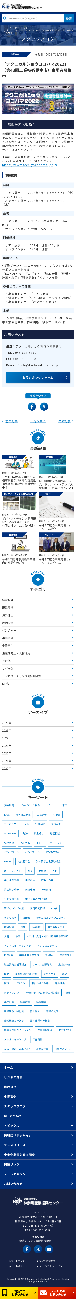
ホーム (8, 1067)
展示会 (26, 917)
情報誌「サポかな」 (18, 1135)
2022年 (6, 753)
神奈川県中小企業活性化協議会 (42, 992)
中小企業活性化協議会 (37, 899)
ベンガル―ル (32, 852)
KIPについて (13, 1116)
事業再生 (30, 880)
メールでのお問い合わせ (53, 1293)
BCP (6, 974)
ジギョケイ (49, 974)
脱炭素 (56, 814)
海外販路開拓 (23, 814)
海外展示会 (24, 861)
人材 (54, 871)
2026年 (6, 723)
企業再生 (7, 645)
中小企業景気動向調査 (19, 1155)
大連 (6, 936)
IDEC (7, 814)
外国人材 (40, 824)
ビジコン (20, 983)
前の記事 (10, 421)
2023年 (6, 745)
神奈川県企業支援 (29, 955)
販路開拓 (7, 607)
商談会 (42, 871)
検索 (69, 18)
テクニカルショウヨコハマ (51, 917)
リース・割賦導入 (42, 964)
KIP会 (5, 683)
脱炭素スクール (63, 1048)
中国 (17, 936)
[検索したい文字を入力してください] (33, 18)
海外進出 (7, 615)
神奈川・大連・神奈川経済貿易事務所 (47, 936)
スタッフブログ (20, 27)
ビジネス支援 (13, 1077)
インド (40, 843)
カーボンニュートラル (16, 824)
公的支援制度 (11, 899)
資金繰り (39, 833)
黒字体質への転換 (40, 1020)
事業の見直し (53, 1011)
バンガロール (11, 852)
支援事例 (10, 1096)
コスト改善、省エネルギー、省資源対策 (26, 1048)
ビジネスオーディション (17, 945)
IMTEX (7, 861)
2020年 (6, 768)
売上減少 (35, 1011)
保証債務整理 (44, 1030)
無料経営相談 (37, 908)
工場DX (49, 955)
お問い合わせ (13, 1184)
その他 (6, 661)
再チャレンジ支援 (14, 908)
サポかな (7, 668)
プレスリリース (15, 1145)
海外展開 (9, 805)
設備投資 (7, 623)
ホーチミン (56, 843)
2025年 (6, 730)
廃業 (68, 992)
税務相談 (9, 843)
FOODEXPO (52, 852)
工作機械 (37, 1039)
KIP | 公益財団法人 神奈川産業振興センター (22, 6)
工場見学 (42, 814)
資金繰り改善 (11, 889)
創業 (30, 871)
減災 (64, 974)
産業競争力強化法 (14, 1011)
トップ (5, 27)
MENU (69, 6)
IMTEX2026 (64, 1030)
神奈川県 (46, 889)
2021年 (6, 761)
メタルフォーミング (15, 1039)
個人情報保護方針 (48, 1260)
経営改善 (30, 889)
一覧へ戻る (38, 421)
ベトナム (25, 843)
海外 (22, 927)
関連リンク (12, 1164)
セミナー (51, 805)
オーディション (12, 871)
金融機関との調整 (14, 1020)
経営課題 (25, 1002)
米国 (64, 805)
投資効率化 (64, 964)
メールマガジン (15, 1174)
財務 (25, 833)
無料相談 (41, 1002)
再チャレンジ (11, 992)
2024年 (6, 738)
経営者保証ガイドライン (17, 1030)
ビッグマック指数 (30, 805)
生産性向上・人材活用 (16, 653)
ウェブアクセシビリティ (51, 1266)
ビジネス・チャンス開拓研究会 (21, 676)
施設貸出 (10, 1087)
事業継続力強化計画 (26, 974)
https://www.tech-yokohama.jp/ (27, 165)
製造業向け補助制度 (15, 964)
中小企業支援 (11, 880)
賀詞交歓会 (10, 917)
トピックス (11, 1125)
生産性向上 (65, 955)
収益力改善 (47, 880)
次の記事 (66, 421)
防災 (6, 983)
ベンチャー (9, 630)
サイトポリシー (19, 1266)
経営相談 (7, 600)
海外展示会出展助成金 (48, 861)
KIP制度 (8, 955)
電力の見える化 (56, 927)
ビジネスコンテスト (48, 945)
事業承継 (7, 638)
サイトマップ (17, 1260)
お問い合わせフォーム (38, 377)
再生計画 (9, 1002)
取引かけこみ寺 (40, 983)
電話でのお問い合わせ (15, 1293)
